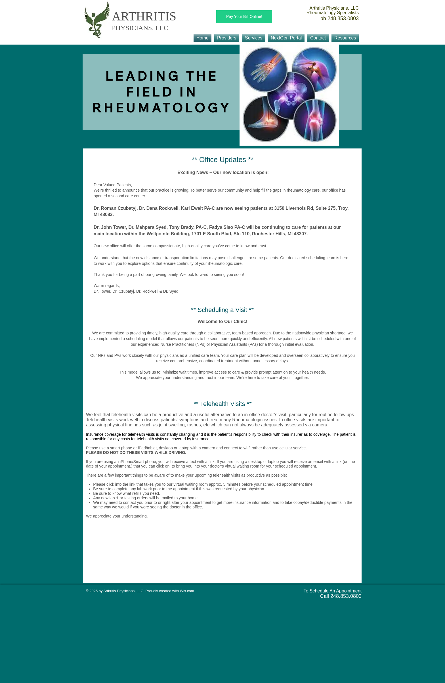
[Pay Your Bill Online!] (244, 16)
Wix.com (187, 591)
